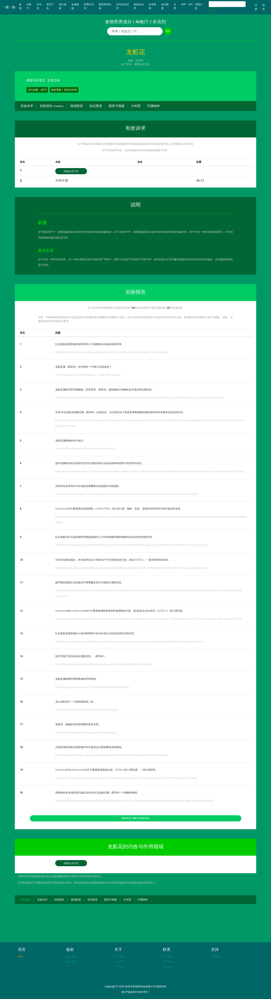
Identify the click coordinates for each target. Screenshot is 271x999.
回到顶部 (26, 899)
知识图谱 (165, 6)
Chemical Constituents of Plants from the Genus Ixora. (85, 448)
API (190, 4)
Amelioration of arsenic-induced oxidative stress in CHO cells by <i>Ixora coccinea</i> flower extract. (111, 352)
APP (183, 4)
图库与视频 (116, 106)
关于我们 (120, 956)
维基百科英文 (36, 80)
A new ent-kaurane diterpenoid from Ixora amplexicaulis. (87, 709)
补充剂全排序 (122, 6)
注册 (256, 7)
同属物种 (153, 106)
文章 (175, 6)
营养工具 (50, 6)
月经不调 (61, 180)
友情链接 (216, 956)
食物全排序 (139, 6)
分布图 (136, 106)
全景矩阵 (152, 6)
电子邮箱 (168, 956)
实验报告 (52, 106)
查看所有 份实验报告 (135, 818)
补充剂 (38, 6)
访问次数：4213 (37, 89)
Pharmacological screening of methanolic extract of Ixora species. (92, 687)
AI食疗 (28, 6)
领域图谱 (76, 106)
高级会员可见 (71, 171)
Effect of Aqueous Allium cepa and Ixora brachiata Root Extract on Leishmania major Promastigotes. (111, 755)
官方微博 (168, 961)
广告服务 (120, 966)
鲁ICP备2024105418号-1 (135, 992)
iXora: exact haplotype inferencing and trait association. (86, 732)
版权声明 (71, 961)
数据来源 (71, 956)
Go (212, 10)
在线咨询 (168, 966)
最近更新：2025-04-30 (64, 89)
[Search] (227, 4)
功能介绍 (199, 6)
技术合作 (120, 961)
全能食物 (75, 6)
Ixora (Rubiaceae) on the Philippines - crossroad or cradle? (88, 374)
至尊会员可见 (142, 64)
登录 (263, 7)
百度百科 (53, 80)
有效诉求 (27, 106)
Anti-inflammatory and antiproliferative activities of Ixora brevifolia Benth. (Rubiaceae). (103, 664)
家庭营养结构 (105, 6)
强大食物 (62, 6)
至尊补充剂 (89, 6)
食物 (22, 6)
